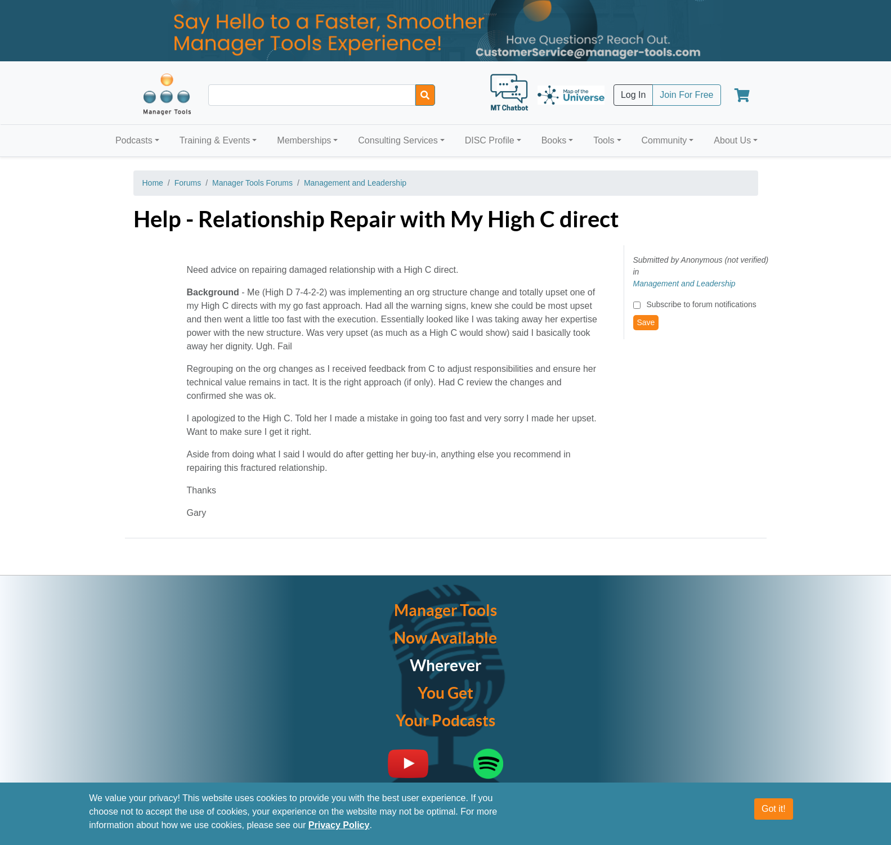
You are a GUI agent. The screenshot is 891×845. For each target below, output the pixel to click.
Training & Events (215, 140)
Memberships (304, 140)
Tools (603, 140)
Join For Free (686, 95)
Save (646, 322)
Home (152, 182)
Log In (633, 95)
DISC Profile (489, 140)
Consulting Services (397, 140)
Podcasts (134, 140)
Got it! (774, 808)
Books (553, 140)
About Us (732, 140)
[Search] (425, 95)
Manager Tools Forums (252, 182)
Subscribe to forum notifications (701, 304)
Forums (187, 182)
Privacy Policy (339, 825)
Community (664, 140)
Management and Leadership (355, 182)
